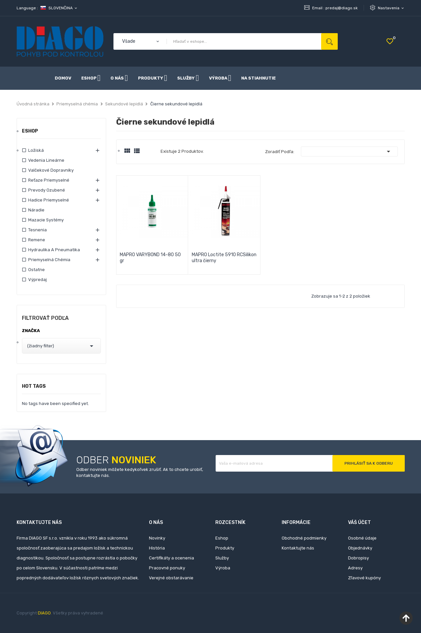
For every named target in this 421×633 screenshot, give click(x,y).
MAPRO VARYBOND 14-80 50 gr (150, 257)
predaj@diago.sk (341, 8)
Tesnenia (37, 229)
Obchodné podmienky (304, 538)
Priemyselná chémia (49, 259)
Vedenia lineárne (46, 160)
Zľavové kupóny (364, 577)
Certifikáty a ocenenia (171, 557)
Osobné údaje (362, 538)
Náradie (36, 209)
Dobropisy (358, 557)
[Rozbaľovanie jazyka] (59, 8)
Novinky (157, 538)
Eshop (30, 131)
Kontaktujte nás (298, 548)
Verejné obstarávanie (171, 577)
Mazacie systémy (46, 219)
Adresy (355, 567)
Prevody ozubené (46, 190)
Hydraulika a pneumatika (54, 249)
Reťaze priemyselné (48, 180)
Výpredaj (37, 279)
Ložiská (36, 150)
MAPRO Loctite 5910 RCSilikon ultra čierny (224, 257)
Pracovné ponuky (167, 567)
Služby (222, 557)
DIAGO (44, 612)
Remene (36, 239)
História (157, 548)
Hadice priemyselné (48, 200)
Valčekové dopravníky (51, 170)
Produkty (224, 548)
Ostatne (36, 269)
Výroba (222, 567)
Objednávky (360, 548)
